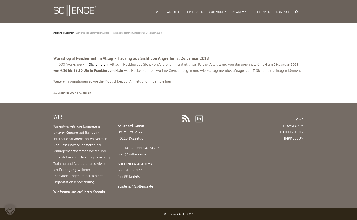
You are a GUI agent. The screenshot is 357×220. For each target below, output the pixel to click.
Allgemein (85, 92)
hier (168, 81)
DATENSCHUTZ (292, 132)
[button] (296, 11)
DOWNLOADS (293, 125)
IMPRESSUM (294, 138)
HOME (299, 119)
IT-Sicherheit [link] (95, 64)
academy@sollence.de (135, 186)
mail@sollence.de (132, 154)
